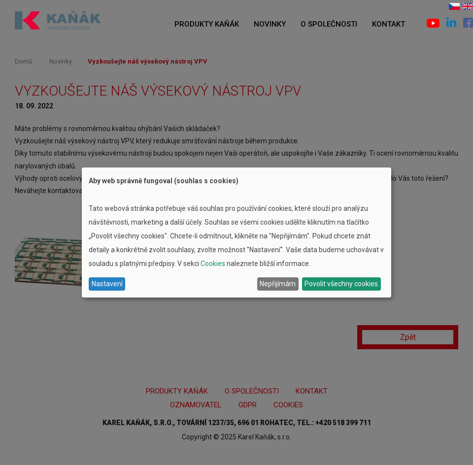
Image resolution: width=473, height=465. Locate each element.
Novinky (270, 24)
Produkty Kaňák (206, 24)
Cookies (213, 263)
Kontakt (388, 24)
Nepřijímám (278, 284)
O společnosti (329, 24)
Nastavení (107, 284)
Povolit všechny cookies (341, 284)
